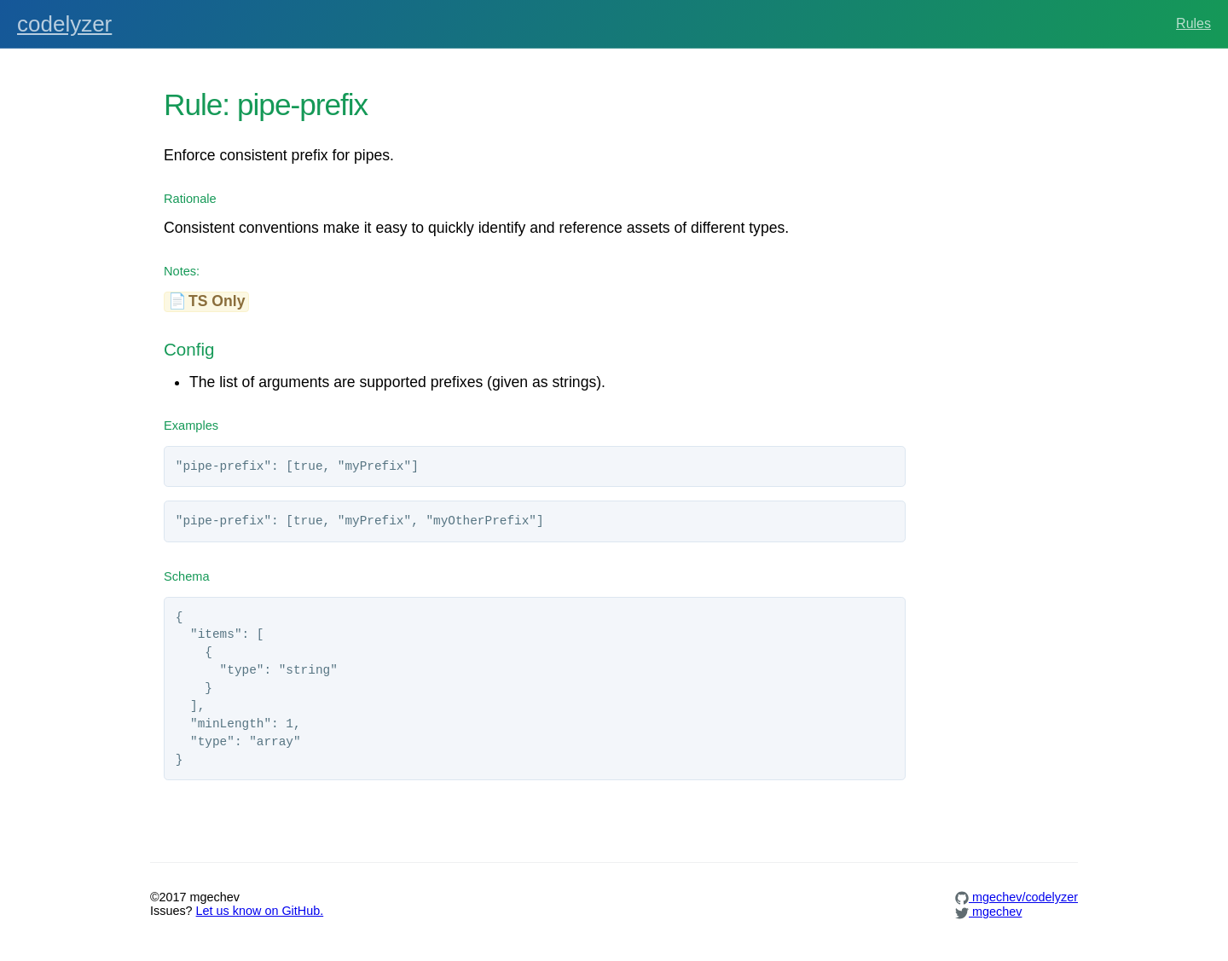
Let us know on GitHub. (260, 911)
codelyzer (64, 24)
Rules (1193, 23)
